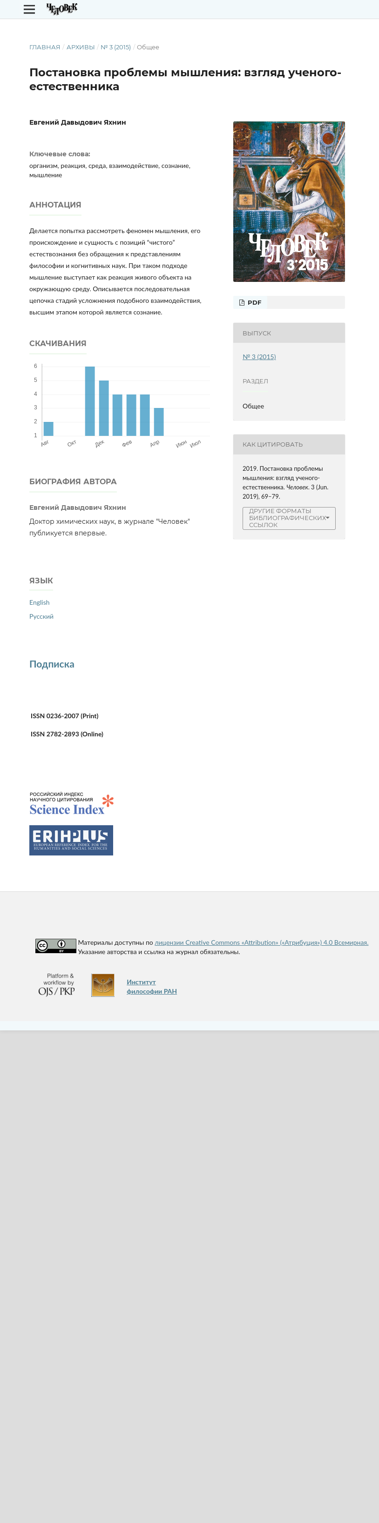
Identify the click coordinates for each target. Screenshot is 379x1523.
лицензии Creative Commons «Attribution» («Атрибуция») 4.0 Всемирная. (261, 942)
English (39, 602)
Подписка (51, 663)
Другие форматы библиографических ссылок (287, 518)
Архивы (81, 47)
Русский (41, 616)
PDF (253, 302)
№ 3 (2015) (116, 47)
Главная (45, 47)
